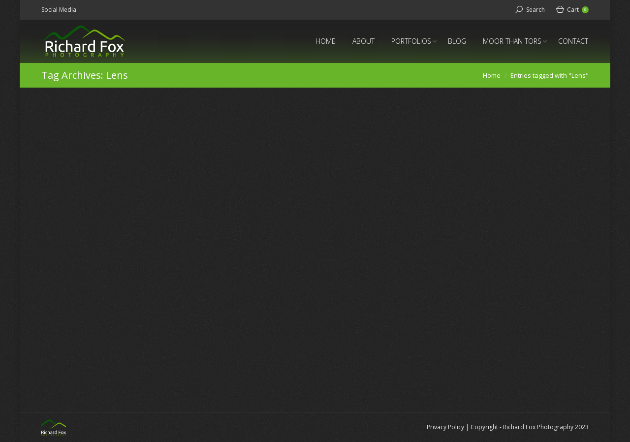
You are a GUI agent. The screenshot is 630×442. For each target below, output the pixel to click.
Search (535, 9)
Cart (578, 9)
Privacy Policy (445, 427)
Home (492, 75)
